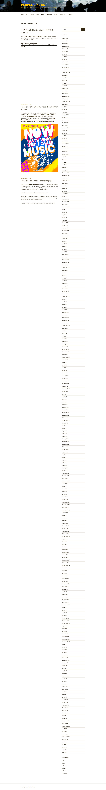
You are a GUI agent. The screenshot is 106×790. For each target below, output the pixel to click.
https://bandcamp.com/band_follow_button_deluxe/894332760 (38, 203)
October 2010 (65, 478)
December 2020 (65, 172)
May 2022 (64, 135)
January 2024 (65, 90)
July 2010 (64, 486)
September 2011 (65, 449)
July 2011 (64, 454)
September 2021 (66, 154)
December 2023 (65, 93)
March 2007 (65, 575)
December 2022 (65, 119)
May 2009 (64, 520)
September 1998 (66, 726)
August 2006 (65, 589)
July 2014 (64, 362)
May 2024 (64, 83)
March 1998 (64, 733)
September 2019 (66, 206)
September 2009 (66, 509)
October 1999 (65, 710)
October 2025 (65, 48)
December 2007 (65, 557)
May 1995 (64, 747)
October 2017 (65, 264)
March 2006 (65, 594)
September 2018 (66, 235)
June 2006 (64, 591)
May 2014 (64, 367)
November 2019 (65, 201)
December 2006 (66, 583)
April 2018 (64, 249)
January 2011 (65, 470)
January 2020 (65, 196)
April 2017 (64, 280)
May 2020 (64, 188)
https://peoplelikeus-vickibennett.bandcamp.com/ (34, 192)
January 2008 (65, 554)
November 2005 (66, 599)
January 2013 (65, 409)
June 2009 (64, 517)
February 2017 (65, 285)
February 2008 (65, 552)
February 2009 (65, 525)
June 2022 (64, 133)
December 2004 (66, 620)
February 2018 (65, 254)
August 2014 (65, 359)
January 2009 (65, 528)
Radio (42, 14)
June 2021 (64, 159)
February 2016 (65, 312)
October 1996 (65, 739)
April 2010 (64, 494)
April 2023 (64, 109)
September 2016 (66, 296)
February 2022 (65, 143)
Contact (65, 773)
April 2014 (64, 370)
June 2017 (64, 275)
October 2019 (65, 204)
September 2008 (66, 536)
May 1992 (64, 752)
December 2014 (65, 349)
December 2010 (65, 473)
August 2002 (65, 665)
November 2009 (66, 504)
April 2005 (64, 615)
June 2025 (64, 53)
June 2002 (64, 670)
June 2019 (64, 212)
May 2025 (64, 56)
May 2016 (64, 304)
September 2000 (66, 686)
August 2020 (65, 183)
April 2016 (64, 307)
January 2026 (65, 40)
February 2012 (65, 438)
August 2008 (65, 538)
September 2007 (66, 565)
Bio (27, 14)
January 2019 (65, 225)
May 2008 (64, 544)
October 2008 (65, 533)
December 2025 (65, 43)
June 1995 (64, 744)
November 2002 (66, 660)
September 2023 (66, 101)
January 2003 (65, 657)
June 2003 (64, 646)
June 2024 (64, 80)
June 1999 (64, 718)
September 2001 (66, 675)
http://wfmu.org (31, 121)
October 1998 (65, 723)
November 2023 (65, 96)
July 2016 (64, 299)
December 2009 (66, 502)
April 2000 (64, 697)
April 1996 (64, 741)
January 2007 (65, 581)
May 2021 (64, 162)
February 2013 (65, 407)
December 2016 (65, 291)
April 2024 (64, 85)
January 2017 (65, 288)
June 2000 (64, 691)
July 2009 (64, 515)
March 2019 (64, 220)
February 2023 (65, 114)
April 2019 (64, 217)
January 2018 (65, 256)
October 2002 (65, 662)
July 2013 (64, 394)
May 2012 (64, 430)
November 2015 (65, 320)
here (52, 121)
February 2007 (65, 578)
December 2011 (65, 441)
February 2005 (65, 618)
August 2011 (65, 451)
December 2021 (65, 148)
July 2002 (64, 668)
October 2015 (65, 322)
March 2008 (65, 549)
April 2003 (64, 652)
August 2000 (65, 689)
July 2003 (64, 644)
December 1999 (65, 704)
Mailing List (62, 14)
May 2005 (64, 612)
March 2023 (65, 111)
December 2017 (65, 259)
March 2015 (64, 341)
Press (55, 14)
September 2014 (66, 357)
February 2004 (65, 636)
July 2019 (64, 209)
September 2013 (66, 388)
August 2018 (65, 238)
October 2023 (65, 98)
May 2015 (64, 335)
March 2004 (65, 633)
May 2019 (64, 214)
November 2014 (65, 351)
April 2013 (64, 401)
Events (32, 14)
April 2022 (64, 138)
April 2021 (64, 164)
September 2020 (66, 180)
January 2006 (65, 596)
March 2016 (64, 309)
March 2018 (64, 251)
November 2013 (65, 383)
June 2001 (64, 678)
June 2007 (64, 567)
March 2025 (65, 61)
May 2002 (64, 673)
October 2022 (65, 125)
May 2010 (64, 491)
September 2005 (66, 604)
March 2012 (64, 436)
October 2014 (65, 354)
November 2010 (65, 475)
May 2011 (64, 459)
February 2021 (65, 169)
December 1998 (65, 720)
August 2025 (65, 51)
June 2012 (64, 428)
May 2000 (64, 694)
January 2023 (65, 117)
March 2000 (65, 699)
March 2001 (65, 683)
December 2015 (65, 317)
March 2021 (64, 167)
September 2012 (66, 420)
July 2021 (64, 156)
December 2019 (65, 198)
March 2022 (64, 140)
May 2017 (64, 277)
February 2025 (65, 64)
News (22, 14)
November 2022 (65, 122)
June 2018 (64, 243)
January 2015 (65, 346)
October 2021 (65, 151)
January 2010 (65, 499)
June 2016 (64, 301)
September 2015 (66, 325)
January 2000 (65, 702)
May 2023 (64, 106)
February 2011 (65, 467)
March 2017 (64, 283)
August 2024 (65, 75)
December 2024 (65, 67)
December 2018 (65, 227)
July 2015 (64, 330)
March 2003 (65, 654)
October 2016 (65, 293)
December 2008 (66, 531)
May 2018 (64, 246)
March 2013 (64, 404)
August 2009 (65, 512)
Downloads (49, 14)
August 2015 (65, 328)
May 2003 (64, 649)
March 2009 (65, 523)
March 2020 (65, 193)
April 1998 (64, 731)
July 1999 (64, 715)
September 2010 (66, 480)
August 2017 (65, 270)
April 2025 (64, 59)
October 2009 (65, 507)
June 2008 (64, 541)
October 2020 (65, 177)
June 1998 (64, 728)
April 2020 (64, 191)
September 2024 (66, 72)
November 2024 (65, 69)
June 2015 (64, 333)
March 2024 (65, 88)
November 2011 (65, 444)
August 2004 (65, 625)
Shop (37, 14)
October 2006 (65, 586)
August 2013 (65, 391)
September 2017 (66, 267)
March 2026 (65, 38)
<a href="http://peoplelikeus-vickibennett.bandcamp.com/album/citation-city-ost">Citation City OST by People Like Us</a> (33, 73)
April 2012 (64, 433)
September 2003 (66, 641)
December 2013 (65, 380)
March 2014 (64, 372)
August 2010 (65, 483)
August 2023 (65, 104)
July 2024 (64, 77)
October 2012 (65, 417)
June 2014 (64, 364)
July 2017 (64, 272)
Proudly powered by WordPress (28, 786)
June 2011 (64, 457)
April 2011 (64, 462)
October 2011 (65, 446)
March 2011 (64, 465)
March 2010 (65, 496)
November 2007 (66, 559)
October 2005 (65, 602)
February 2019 (65, 222)
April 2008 (64, 546)
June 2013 (64, 396)
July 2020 (64, 185)
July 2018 (64, 241)
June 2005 (64, 610)
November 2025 (65, 46)
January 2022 (65, 146)
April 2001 (64, 681)
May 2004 (64, 628)
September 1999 (66, 712)
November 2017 (65, 262)
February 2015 (65, 343)
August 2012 (65, 422)
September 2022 (66, 127)
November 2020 (66, 175)
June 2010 (64, 488)
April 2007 (64, 573)
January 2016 (65, 314)
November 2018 (65, 230)
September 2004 (66, 623)
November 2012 (65, 415)
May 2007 (64, 570)
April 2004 (64, 631)
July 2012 (64, 425)
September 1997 (66, 736)
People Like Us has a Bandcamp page (36, 180)
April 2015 (64, 338)
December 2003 (66, 639)
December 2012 (65, 412)
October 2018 (65, 233)
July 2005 (64, 607)
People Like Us (33, 4)
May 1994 (64, 749)
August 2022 (65, 130)
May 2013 (64, 399)
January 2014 (65, 378)
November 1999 (65, 707)
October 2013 (65, 386)
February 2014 (65, 375)
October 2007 (65, 562)
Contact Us (70, 14)
